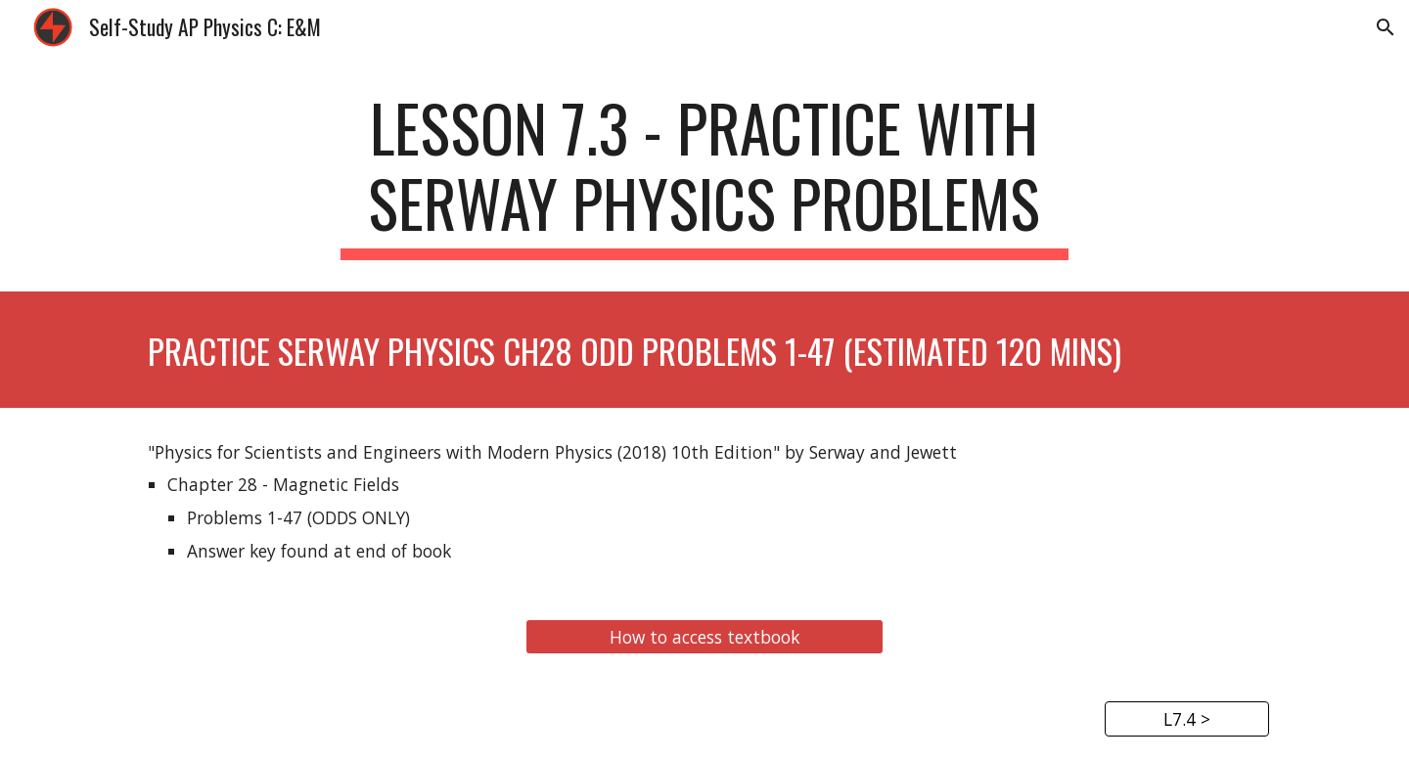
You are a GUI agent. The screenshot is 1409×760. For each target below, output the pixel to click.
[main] (704, 175)
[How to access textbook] (704, 637)
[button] (1385, 27)
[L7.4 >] (1187, 719)
